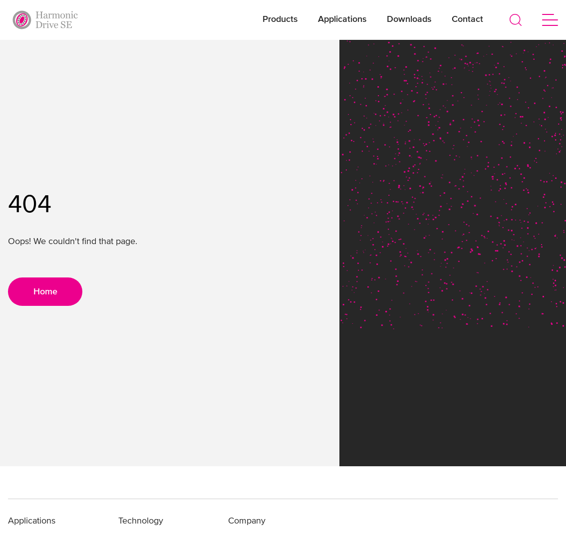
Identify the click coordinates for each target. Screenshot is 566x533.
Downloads (409, 19)
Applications (342, 19)
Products (280, 19)
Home (45, 291)
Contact (467, 19)
